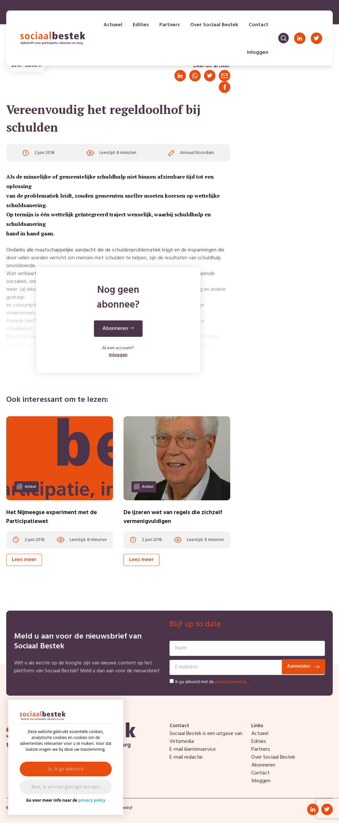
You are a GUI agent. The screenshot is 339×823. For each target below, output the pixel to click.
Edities (141, 25)
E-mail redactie (186, 757)
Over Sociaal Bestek (214, 25)
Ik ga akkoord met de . (212, 682)
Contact (258, 25)
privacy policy (92, 800)
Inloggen (257, 52)
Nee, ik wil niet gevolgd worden (66, 787)
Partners (169, 25)
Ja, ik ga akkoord (66, 769)
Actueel (112, 25)
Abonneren (263, 765)
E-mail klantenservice (193, 749)
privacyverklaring (230, 682)
